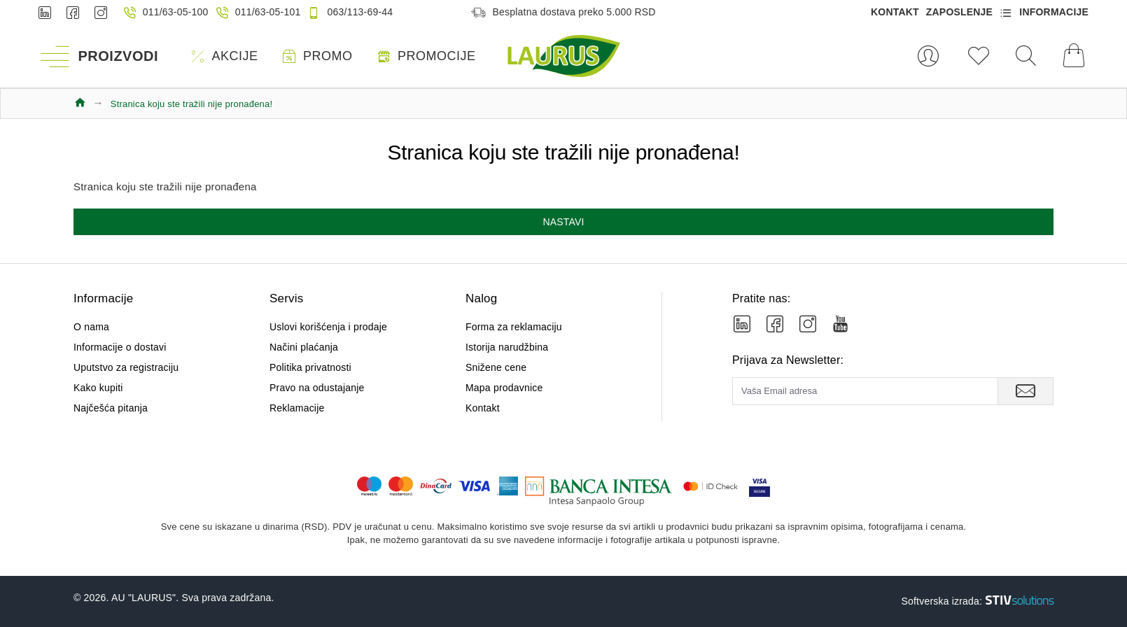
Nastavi (563, 221)
